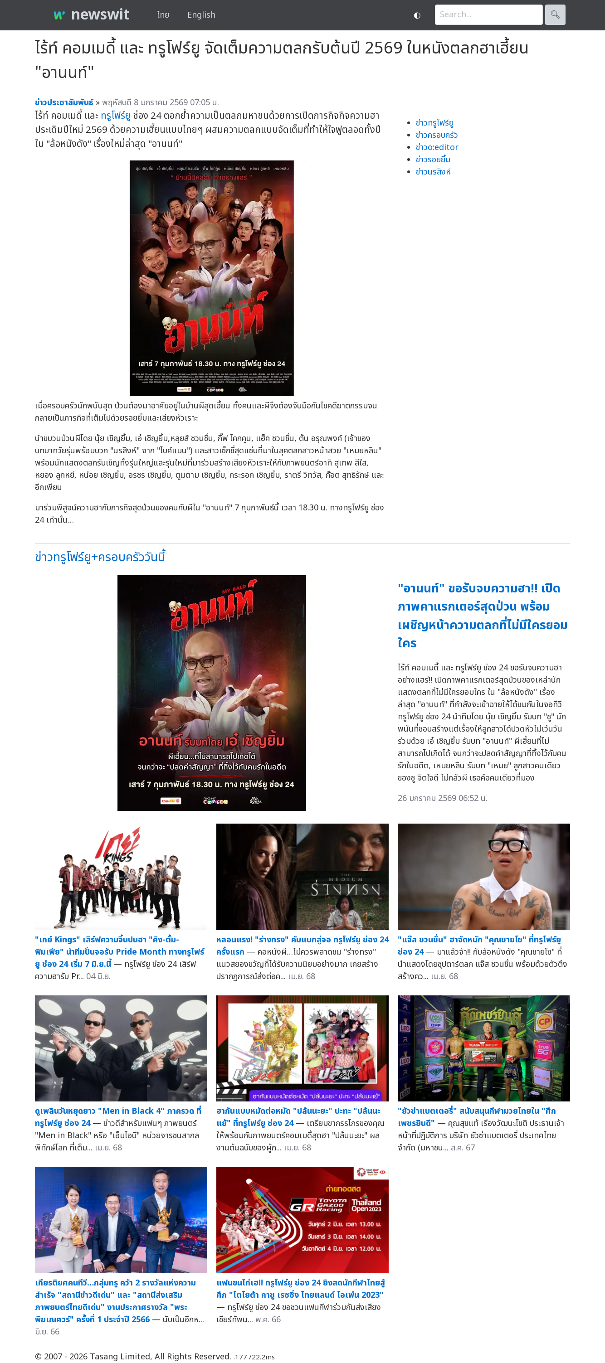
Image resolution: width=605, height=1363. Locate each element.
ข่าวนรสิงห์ (433, 172)
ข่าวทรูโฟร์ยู (435, 123)
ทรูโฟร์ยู (116, 116)
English (201, 15)
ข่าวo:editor (437, 147)
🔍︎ (555, 15)
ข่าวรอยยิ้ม (433, 160)
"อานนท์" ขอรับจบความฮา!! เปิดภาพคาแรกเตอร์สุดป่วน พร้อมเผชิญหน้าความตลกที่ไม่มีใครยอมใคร (483, 616)
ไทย (163, 15)
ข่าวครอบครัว (437, 135)
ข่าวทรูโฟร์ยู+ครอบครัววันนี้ (100, 557)
